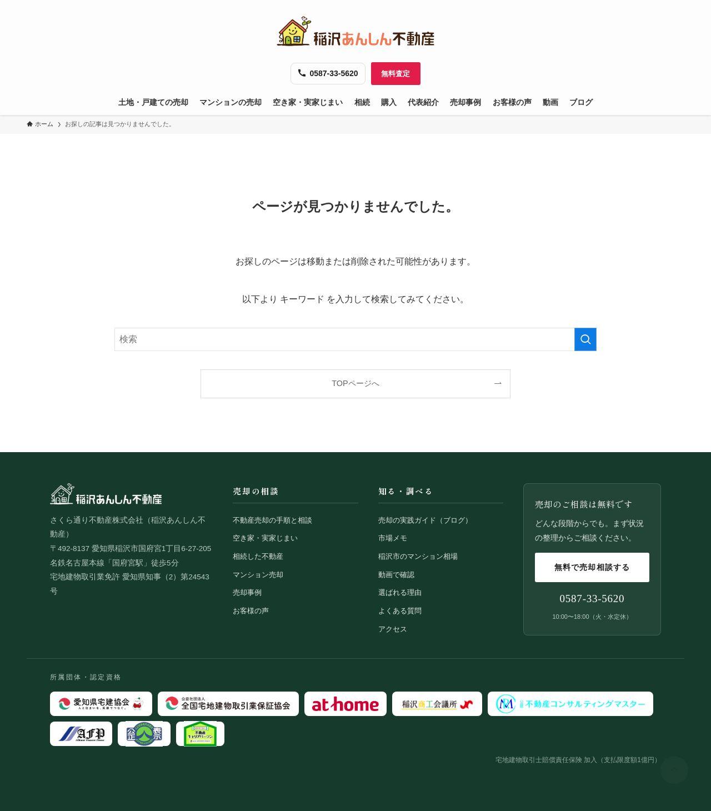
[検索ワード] (355, 339)
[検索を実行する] (585, 339)
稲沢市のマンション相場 (418, 556)
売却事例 (247, 592)
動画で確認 (396, 574)
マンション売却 (258, 574)
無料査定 (395, 73)
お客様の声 (251, 611)
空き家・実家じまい (265, 538)
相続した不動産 (258, 556)
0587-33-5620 (592, 598)
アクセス (392, 629)
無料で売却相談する (592, 567)
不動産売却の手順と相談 (272, 520)
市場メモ (392, 538)
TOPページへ (355, 383)
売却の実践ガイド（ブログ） (425, 520)
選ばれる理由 (400, 592)
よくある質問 (400, 611)
